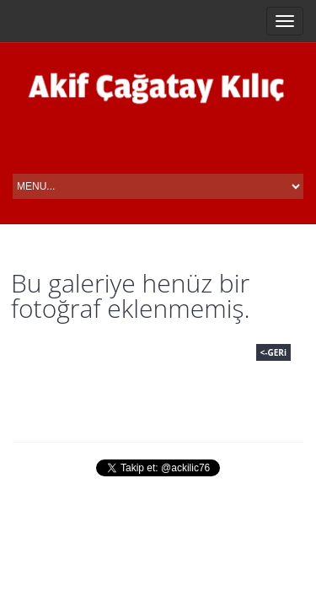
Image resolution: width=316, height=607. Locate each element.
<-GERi (273, 352)
